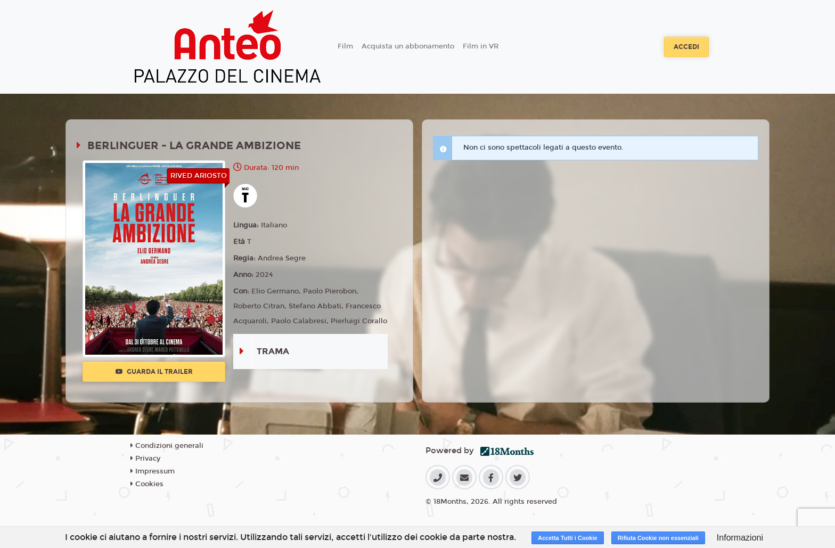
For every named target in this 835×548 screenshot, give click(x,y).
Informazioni (740, 537)
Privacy (145, 458)
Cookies (146, 484)
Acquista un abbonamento (408, 46)
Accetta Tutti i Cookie (567, 538)
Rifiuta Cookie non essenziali (658, 538)
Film (345, 46)
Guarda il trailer (154, 371)
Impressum (152, 471)
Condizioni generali (166, 445)
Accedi (686, 47)
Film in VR (480, 46)
